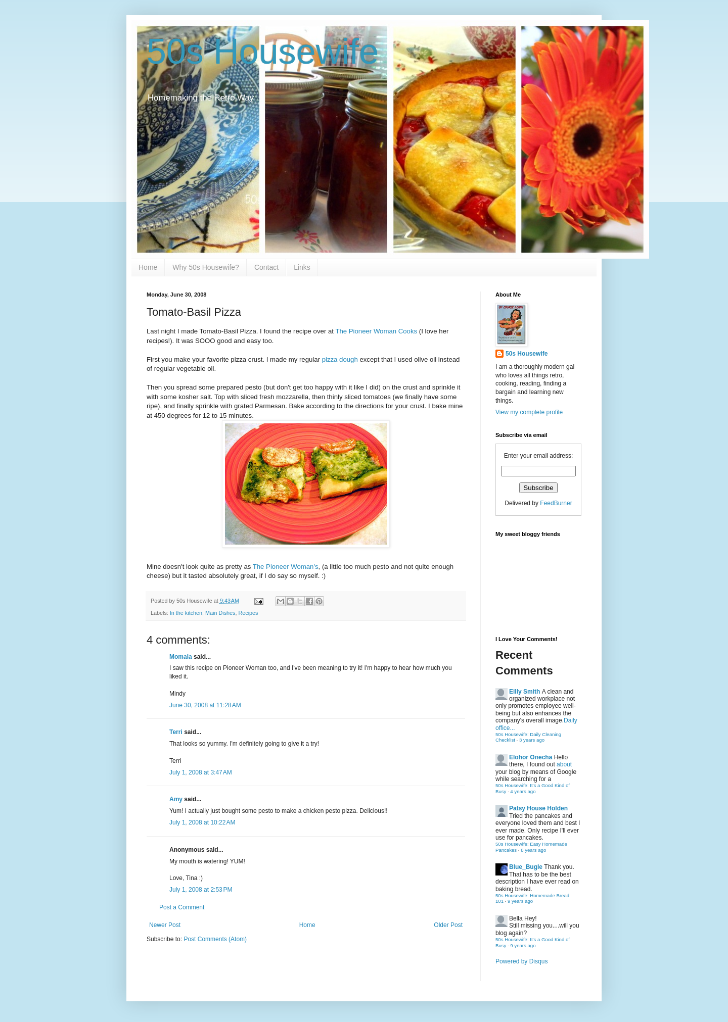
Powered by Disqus (521, 961)
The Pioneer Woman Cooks (376, 331)
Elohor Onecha (530, 757)
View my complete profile (529, 412)
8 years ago (533, 850)
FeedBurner (556, 503)
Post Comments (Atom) (215, 939)
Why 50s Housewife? (205, 267)
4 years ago (522, 791)
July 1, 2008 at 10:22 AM (202, 822)
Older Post (448, 925)
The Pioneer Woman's (285, 566)
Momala (180, 656)
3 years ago (531, 740)
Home (148, 267)
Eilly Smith (524, 691)
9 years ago (520, 901)
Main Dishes (220, 613)
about (564, 764)
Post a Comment (181, 907)
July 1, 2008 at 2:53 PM (200, 889)
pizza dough (340, 359)
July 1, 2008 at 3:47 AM (200, 772)
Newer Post (164, 925)
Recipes (248, 613)
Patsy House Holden (538, 808)
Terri (176, 732)
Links (302, 267)
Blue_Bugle (525, 866)
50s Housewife (263, 51)
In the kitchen (186, 613)
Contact (266, 267)
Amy (176, 799)
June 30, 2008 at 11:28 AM (205, 705)
